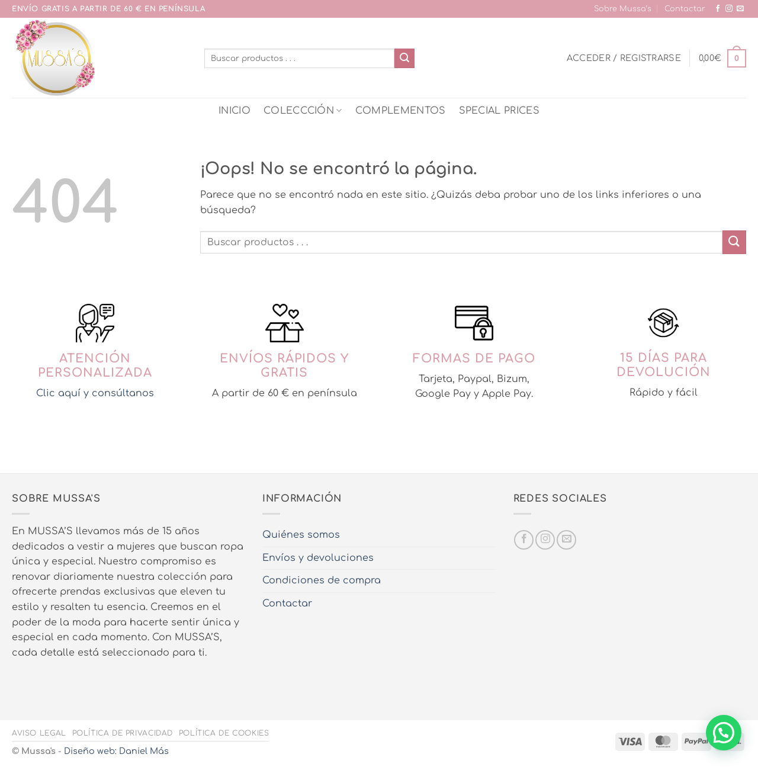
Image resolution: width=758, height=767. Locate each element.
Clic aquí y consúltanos (95, 393)
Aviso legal (39, 733)
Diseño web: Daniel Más (116, 751)
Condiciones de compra (321, 580)
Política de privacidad (122, 733)
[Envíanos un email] (740, 9)
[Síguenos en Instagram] (729, 9)
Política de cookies (224, 733)
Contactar (684, 9)
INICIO (234, 110)
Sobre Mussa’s (622, 9)
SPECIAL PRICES (499, 110)
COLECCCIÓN (303, 110)
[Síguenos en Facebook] (717, 9)
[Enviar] (404, 59)
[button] (624, 58)
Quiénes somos (301, 534)
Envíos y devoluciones (318, 558)
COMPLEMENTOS (400, 110)
